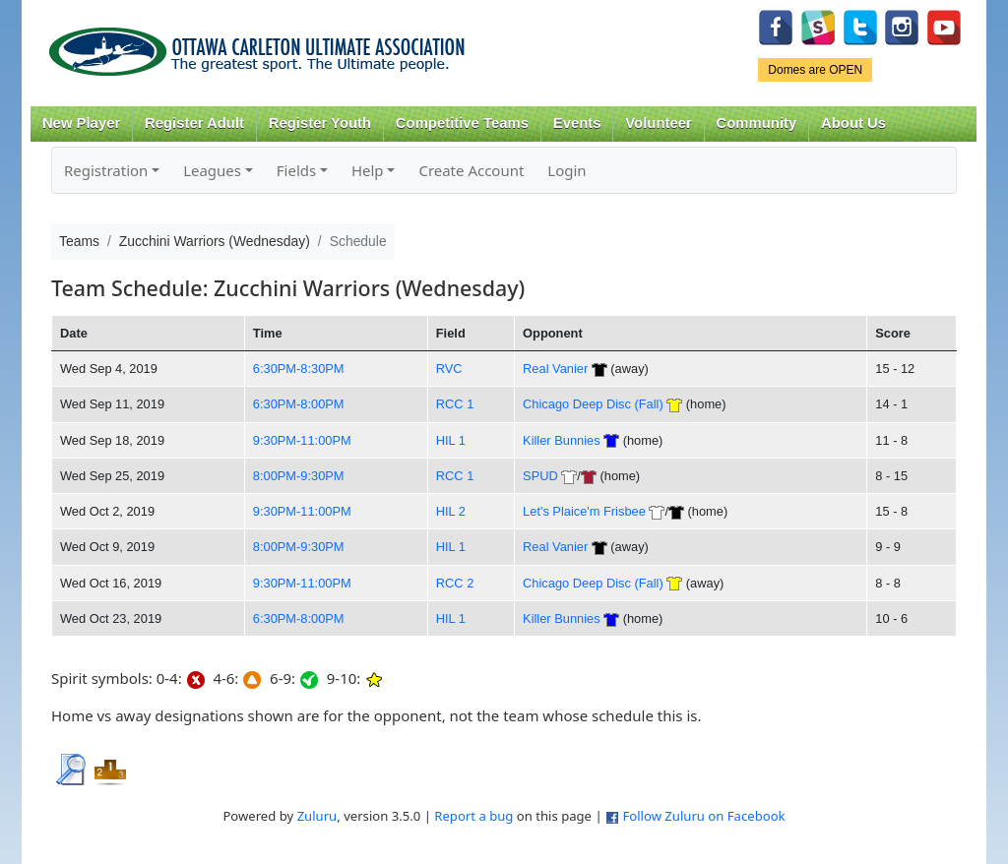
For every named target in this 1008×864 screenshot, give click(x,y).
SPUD (540, 475)
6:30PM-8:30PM (299, 368)
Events (577, 123)
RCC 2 (455, 583)
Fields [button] (296, 170)
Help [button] (367, 170)
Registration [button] (106, 170)
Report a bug (473, 816)
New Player (81, 123)
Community (757, 123)
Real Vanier (555, 368)
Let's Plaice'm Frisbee (584, 511)
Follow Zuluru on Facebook (703, 816)
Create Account (471, 170)
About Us (853, 123)
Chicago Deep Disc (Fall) (593, 404)
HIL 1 (451, 440)
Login (566, 170)
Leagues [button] (212, 170)
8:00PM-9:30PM (299, 475)
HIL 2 (451, 511)
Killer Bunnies (561, 440)
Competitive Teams (462, 123)
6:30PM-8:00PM (299, 404)
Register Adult (194, 123)
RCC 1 (455, 404)
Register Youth (320, 123)
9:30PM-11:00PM (302, 440)
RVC (449, 368)
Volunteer (658, 123)
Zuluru (317, 816)
